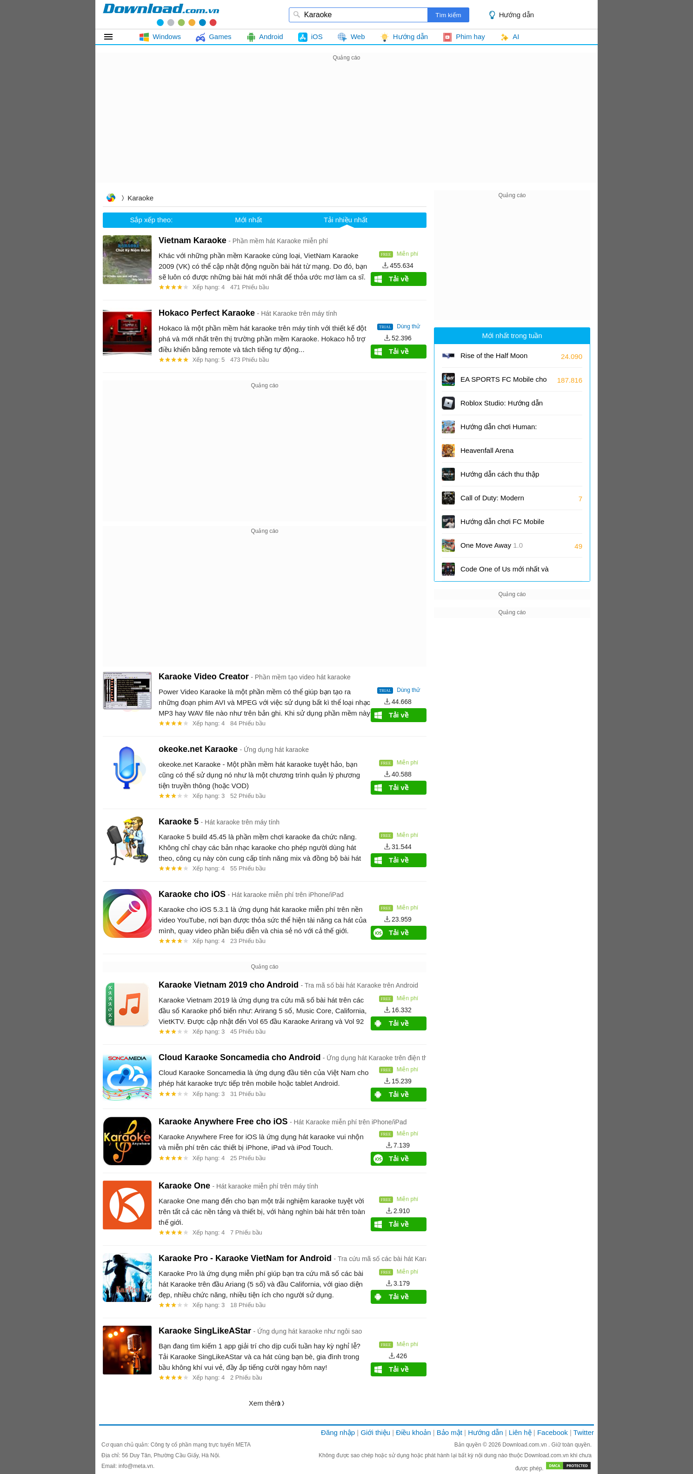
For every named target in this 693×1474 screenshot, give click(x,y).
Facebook (552, 1432)
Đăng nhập (338, 1432)
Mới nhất (248, 220)
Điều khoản (413, 1432)
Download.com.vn (525, 1444)
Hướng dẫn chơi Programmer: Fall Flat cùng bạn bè (498, 430)
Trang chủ (110, 198)
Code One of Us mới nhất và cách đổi (504, 572)
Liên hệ (520, 1432)
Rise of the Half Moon (493, 355)
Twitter (583, 1432)
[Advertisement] (346, 128)
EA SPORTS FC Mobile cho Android (503, 382)
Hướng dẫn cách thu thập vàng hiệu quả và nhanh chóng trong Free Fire (499, 477)
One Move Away (491, 545)
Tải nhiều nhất (345, 220)
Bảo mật (449, 1432)
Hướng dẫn (516, 15)
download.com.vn (161, 14)
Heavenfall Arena (486, 450)
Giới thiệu (375, 1432)
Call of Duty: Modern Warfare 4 (497, 501)
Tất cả (113, 36)
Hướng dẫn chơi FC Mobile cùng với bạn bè (502, 525)
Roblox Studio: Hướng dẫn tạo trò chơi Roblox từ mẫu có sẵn (501, 406)
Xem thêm (264, 1403)
